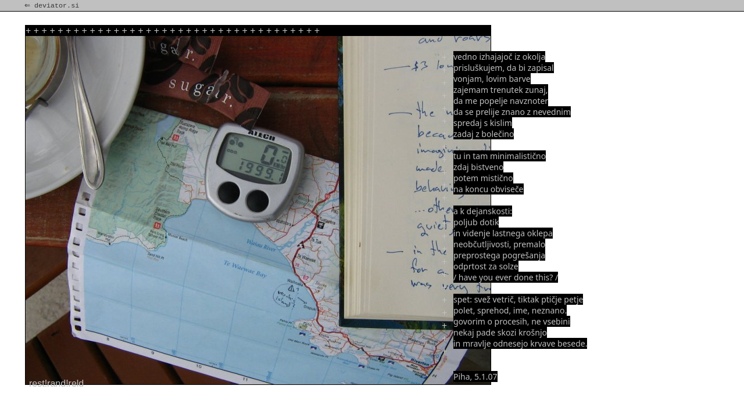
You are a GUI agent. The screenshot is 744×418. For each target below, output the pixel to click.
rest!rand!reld (56, 383)
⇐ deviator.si (52, 5)
